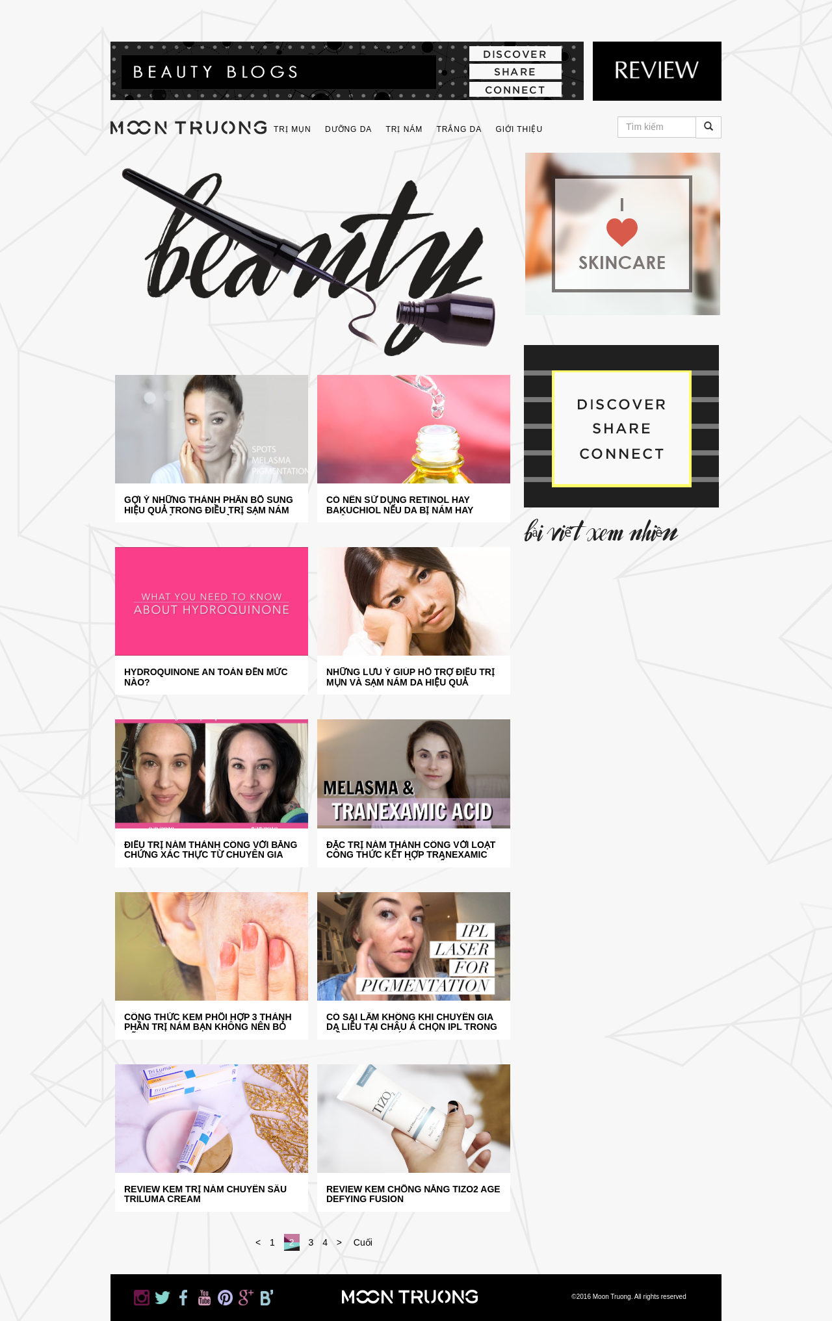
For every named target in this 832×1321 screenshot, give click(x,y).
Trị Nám (404, 129)
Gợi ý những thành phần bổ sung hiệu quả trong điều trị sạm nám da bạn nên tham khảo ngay (208, 505)
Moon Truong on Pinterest (242, 18)
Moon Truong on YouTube (216, 18)
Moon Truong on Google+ (268, 18)
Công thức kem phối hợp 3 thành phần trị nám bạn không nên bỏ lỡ (208, 1022)
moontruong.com (188, 128)
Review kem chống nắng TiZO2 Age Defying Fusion (413, 1194)
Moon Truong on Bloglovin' (294, 18)
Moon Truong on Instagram (138, 18)
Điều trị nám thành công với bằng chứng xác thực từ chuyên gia (210, 850)
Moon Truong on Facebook (190, 18)
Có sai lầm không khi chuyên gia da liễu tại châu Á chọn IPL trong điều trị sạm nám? (411, 1022)
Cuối (363, 1242)
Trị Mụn (292, 129)
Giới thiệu (519, 129)
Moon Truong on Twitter (164, 18)
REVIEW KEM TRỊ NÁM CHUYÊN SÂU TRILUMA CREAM (205, 1194)
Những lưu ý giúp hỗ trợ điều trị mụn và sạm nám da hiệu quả (410, 677)
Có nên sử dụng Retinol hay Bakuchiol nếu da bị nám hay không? (399, 505)
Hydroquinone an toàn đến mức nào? (206, 677)
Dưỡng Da (348, 129)
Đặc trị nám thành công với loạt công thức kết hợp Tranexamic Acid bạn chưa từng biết (410, 850)
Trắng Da (459, 129)
